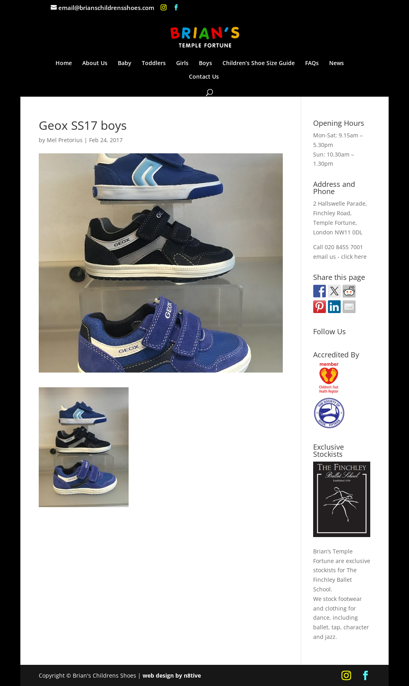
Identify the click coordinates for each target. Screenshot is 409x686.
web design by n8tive (172, 675)
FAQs (312, 63)
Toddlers (154, 63)
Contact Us (204, 77)
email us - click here (340, 256)
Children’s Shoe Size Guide (258, 63)
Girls (182, 63)
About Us (94, 63)
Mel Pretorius (65, 140)
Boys (205, 63)
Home (64, 63)
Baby (124, 63)
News (336, 63)
